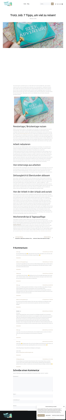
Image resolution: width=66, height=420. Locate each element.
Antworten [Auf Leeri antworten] (18, 384)
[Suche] (52, 4)
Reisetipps (19, 224)
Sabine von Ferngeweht (21, 388)
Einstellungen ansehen (58, 415)
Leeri (17, 378)
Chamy (17, 399)
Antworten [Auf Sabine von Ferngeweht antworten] (18, 395)
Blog (28, 3)
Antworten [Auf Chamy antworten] (18, 407)
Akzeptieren (41, 415)
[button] (63, 406)
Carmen (14, 224)
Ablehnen (48, 415)
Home (25, 3)
